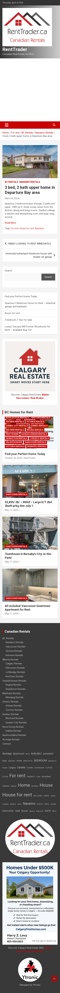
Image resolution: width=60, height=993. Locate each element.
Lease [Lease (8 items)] (53, 796)
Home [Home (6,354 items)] (24, 785)
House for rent (27, 228)
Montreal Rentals (14, 718)
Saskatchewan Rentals (34, 434)
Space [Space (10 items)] (32, 811)
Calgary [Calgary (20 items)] (12, 767)
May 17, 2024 (11, 510)
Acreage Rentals (11, 739)
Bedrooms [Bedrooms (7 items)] (52, 761)
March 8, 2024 (12, 198)
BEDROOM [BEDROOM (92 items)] (40, 760)
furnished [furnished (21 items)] (46, 776)
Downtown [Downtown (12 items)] (39, 768)
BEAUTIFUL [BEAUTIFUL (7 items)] (28, 761)
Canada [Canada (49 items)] (21, 767)
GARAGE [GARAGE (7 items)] (5, 786)
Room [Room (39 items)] (24, 810)
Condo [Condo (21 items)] (30, 767)
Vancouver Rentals (35, 442)
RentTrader (14, 49)
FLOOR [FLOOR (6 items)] (5, 777)
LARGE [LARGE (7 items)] (46, 796)
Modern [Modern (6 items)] (13, 804)
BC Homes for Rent (19, 412)
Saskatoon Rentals (16, 438)
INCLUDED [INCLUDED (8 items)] (37, 796)
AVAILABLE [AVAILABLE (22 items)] (36, 753)
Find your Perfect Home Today (21, 296)
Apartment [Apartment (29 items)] (18, 753)
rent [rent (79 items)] (17, 810)
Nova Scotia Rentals (17, 418)
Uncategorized (14, 442)
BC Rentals (11, 182)
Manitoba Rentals (11, 693)
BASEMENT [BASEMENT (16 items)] (48, 754)
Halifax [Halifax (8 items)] (13, 786)
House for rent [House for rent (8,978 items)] (17, 794)
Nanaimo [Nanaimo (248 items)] (29, 803)
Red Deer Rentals (15, 430)
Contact (6, 743)
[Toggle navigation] (6, 125)
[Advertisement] (30, 90)
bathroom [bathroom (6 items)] (11, 761)
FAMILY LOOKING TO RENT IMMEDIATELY (29, 243)
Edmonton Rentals (15, 667)
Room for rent (12, 313)
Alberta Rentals (10, 659)
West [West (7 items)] (54, 811)
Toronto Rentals (39, 438)
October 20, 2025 (13, 458)
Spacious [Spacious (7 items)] (39, 811)
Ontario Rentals (15, 422)
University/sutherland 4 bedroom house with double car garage (29, 255)
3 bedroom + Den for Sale (18, 319)
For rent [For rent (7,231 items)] (17, 775)
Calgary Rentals (14, 663)
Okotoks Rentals (40, 418)
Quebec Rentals (39, 426)
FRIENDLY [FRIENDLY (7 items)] (31, 777)
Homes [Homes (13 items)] (35, 786)
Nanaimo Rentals (29, 182)
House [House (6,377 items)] (46, 785)
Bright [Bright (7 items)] (4, 768)
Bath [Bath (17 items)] (4, 761)
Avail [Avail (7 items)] (28, 754)
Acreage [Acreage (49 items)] (7, 753)
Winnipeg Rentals (36, 446)
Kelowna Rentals (14, 655)
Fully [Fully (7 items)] (38, 777)
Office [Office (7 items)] (46, 804)
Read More (10, 222)
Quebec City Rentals (17, 426)
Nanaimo (39, 228)
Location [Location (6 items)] (5, 804)
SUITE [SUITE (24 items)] (48, 811)
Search (8, 270)
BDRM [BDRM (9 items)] (19, 761)
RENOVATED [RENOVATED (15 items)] (8, 811)
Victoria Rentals (15, 446)
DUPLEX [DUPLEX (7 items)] (49, 768)
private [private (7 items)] (53, 804)
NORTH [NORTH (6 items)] (40, 804)
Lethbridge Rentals (15, 672)
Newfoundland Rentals (14, 735)
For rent (15, 228)
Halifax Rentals (13, 730)
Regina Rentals (35, 430)
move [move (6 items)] (19, 804)
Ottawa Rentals (35, 422)
